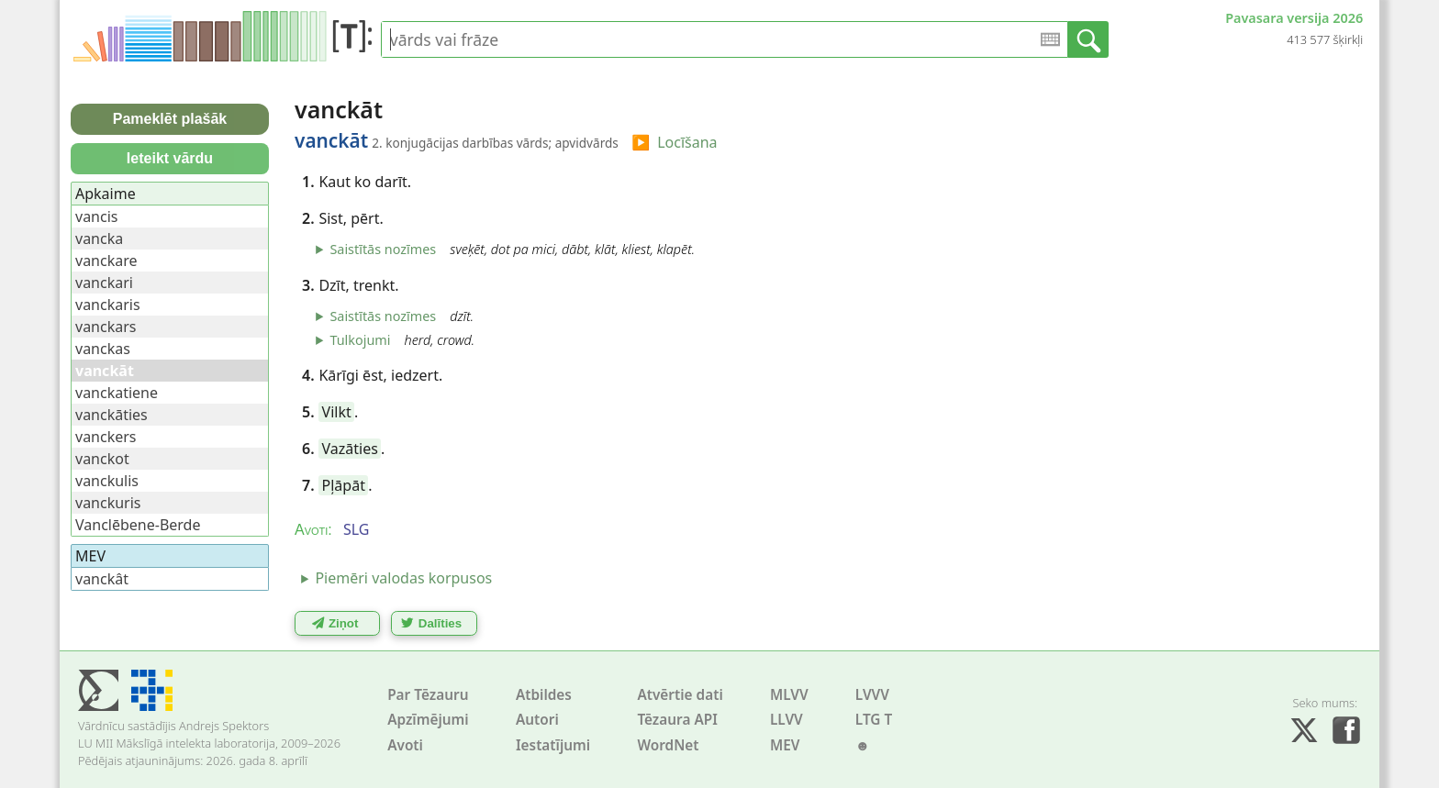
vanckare (106, 260)
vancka (99, 238)
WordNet (667, 745)
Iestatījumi (553, 745)
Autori (537, 719)
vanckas (102, 349)
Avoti (405, 745)
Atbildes (544, 695)
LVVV (872, 695)
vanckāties (111, 415)
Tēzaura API (677, 719)
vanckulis (107, 481)
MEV (785, 745)
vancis (96, 216)
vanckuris (108, 503)
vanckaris (107, 304)
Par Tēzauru (427, 695)
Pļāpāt (343, 485)
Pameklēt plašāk (170, 119)
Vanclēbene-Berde (137, 525)
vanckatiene (116, 393)
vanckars (105, 326)
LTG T (873, 719)
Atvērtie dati (679, 695)
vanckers (106, 437)
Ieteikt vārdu (170, 158)
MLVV (789, 695)
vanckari (104, 282)
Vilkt (336, 412)
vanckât (101, 579)
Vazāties (350, 448)
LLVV (786, 719)
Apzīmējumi (428, 719)
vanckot (102, 459)
